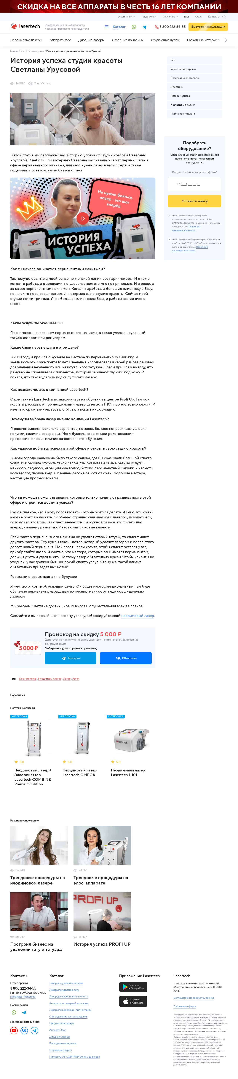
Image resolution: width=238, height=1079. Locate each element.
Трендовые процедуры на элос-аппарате (101, 880)
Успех (75, 679)
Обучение (169, 16)
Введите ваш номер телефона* (194, 172)
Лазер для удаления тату (64, 990)
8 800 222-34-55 (172, 27)
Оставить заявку (195, 201)
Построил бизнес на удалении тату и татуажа (36, 947)
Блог (186, 16)
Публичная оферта (184, 1006)
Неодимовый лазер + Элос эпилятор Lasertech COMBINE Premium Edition (33, 777)
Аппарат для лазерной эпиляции (68, 1003)
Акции (198, 16)
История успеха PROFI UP (102, 944)
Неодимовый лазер (49, 679)
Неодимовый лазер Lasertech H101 (128, 772)
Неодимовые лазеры (26, 40)
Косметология (27, 679)
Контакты (214, 16)
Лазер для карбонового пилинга (68, 996)
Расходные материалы (204, 40)
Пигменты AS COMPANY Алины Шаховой (74, 1057)
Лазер (67, 679)
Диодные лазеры (91, 40)
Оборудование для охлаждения (68, 1016)
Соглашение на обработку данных (194, 998)
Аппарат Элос (60, 40)
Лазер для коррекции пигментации (70, 1010)
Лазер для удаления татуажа (66, 983)
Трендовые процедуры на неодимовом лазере (37, 880)
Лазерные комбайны (127, 40)
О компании (125, 16)
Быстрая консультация (208, 27)
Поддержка (147, 16)
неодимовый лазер (137, 615)
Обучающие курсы (165, 40)
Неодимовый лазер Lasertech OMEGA (80, 772)
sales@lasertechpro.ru (23, 996)
